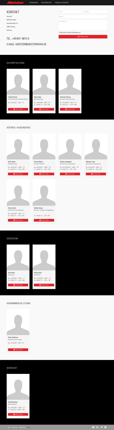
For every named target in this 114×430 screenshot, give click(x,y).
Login (28, 427)
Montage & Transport (62, 2)
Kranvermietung (46, 2)
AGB (9, 427)
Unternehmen (33, 2)
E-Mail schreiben (18, 109)
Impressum (14, 427)
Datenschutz (22, 427)
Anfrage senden (83, 36)
